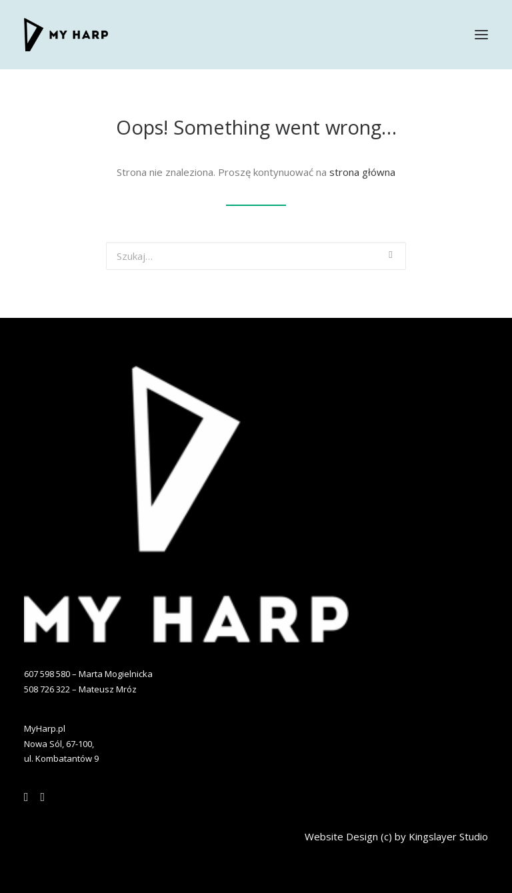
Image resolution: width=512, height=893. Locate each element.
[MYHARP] (66, 34)
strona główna (362, 172)
